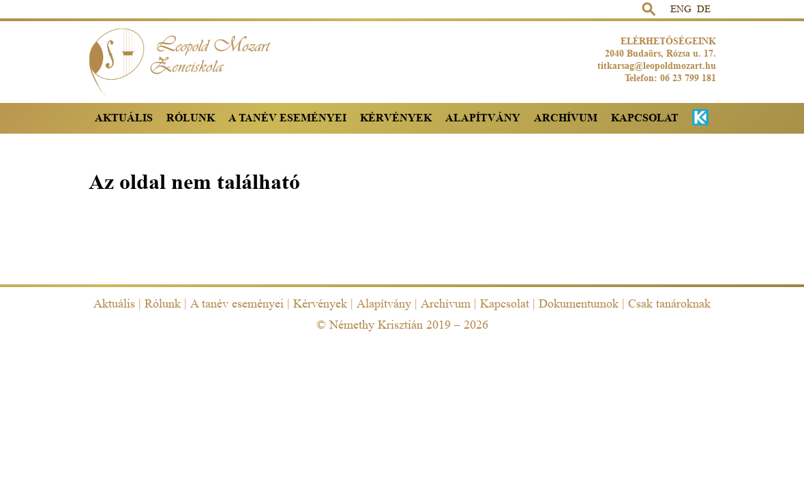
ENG (680, 9)
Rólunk (190, 117)
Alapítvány (482, 117)
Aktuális (124, 117)
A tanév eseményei (287, 117)
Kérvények (396, 117)
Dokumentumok (579, 303)
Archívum (565, 117)
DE (704, 9)
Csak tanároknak (669, 303)
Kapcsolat (645, 117)
